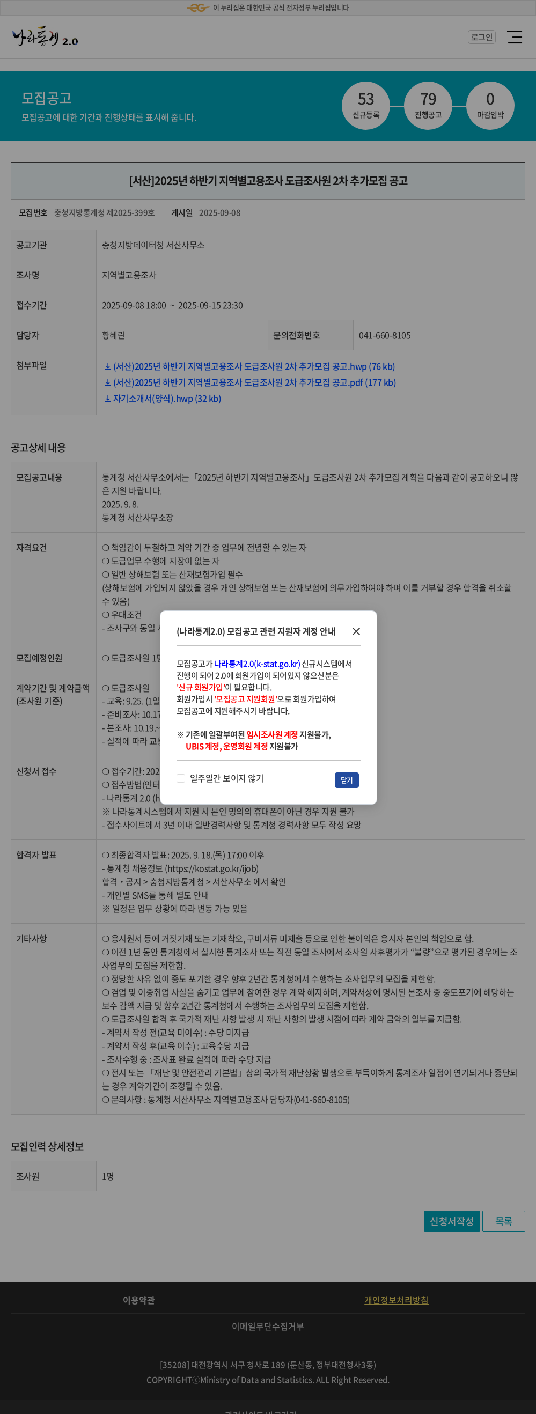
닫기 (347, 780)
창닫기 (356, 631)
